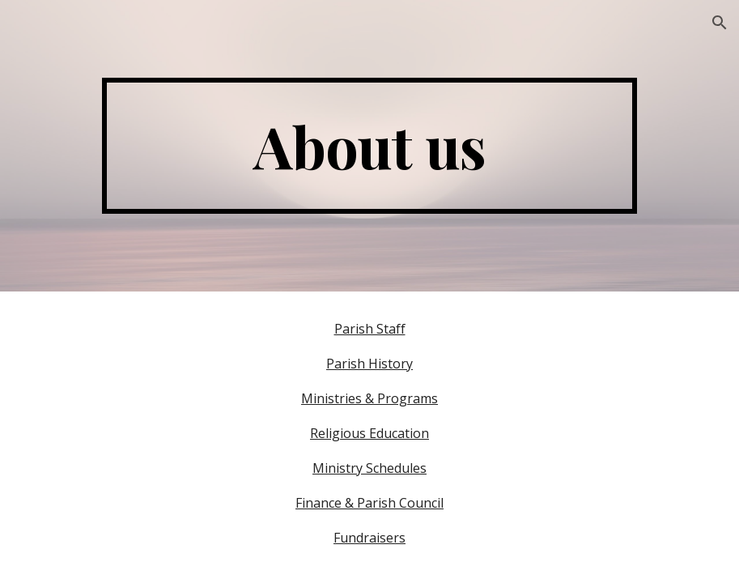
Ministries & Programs (369, 398)
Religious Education (369, 433)
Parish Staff (370, 329)
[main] (369, 146)
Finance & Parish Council (369, 503)
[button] (719, 22)
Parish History (369, 363)
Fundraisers (369, 538)
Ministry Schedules (369, 468)
